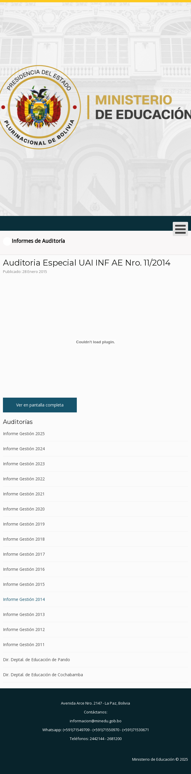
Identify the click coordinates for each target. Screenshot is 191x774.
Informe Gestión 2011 (24, 644)
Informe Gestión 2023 (24, 463)
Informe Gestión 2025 (24, 433)
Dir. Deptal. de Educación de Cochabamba (43, 674)
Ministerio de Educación (153, 759)
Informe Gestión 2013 (24, 614)
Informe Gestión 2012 (24, 629)
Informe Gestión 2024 (24, 448)
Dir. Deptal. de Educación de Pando (36, 659)
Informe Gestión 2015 (24, 584)
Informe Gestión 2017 (24, 554)
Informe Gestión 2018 (24, 539)
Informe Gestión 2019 (24, 524)
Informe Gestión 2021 (24, 494)
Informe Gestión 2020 (24, 509)
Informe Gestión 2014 (24, 599)
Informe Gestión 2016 (24, 569)
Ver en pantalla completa (40, 405)
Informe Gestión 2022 (24, 479)
